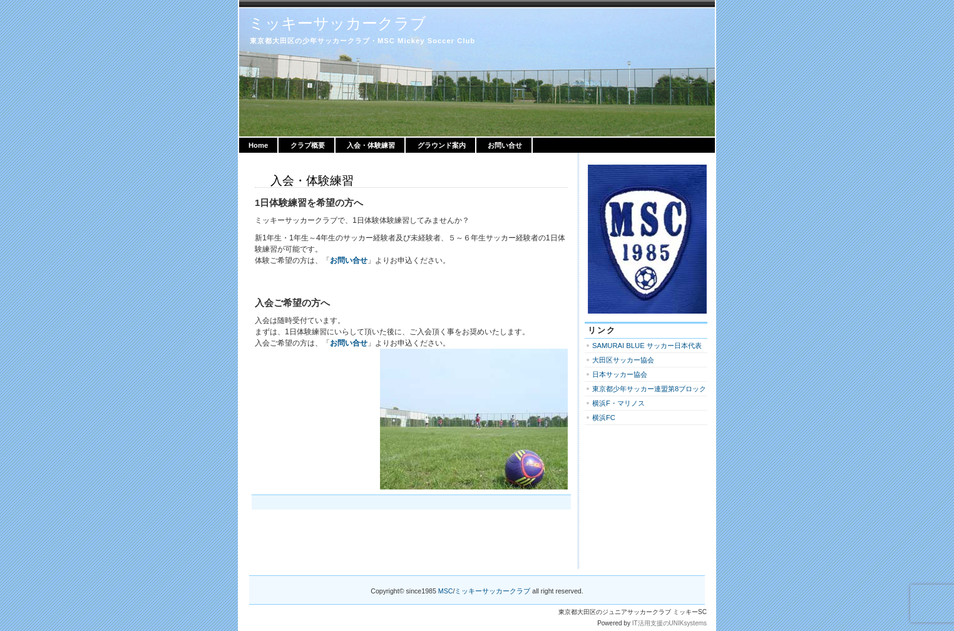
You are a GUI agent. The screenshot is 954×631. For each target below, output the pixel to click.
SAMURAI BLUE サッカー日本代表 (647, 345)
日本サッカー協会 (619, 374)
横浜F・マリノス (618, 403)
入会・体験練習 (371, 145)
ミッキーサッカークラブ (337, 23)
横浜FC (603, 417)
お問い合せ (505, 145)
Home (258, 145)
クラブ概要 (307, 145)
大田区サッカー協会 (623, 360)
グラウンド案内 (442, 145)
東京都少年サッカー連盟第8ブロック (649, 388)
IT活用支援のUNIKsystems (669, 623)
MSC (445, 591)
